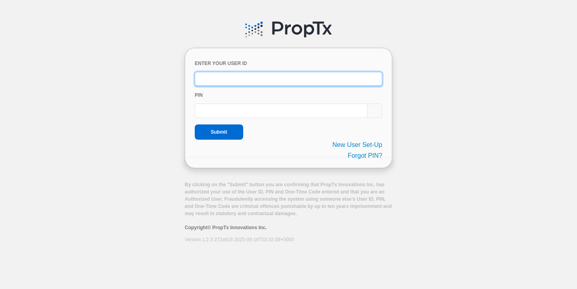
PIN (199, 95)
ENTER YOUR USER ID (221, 63)
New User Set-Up (357, 144)
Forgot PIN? (365, 155)
